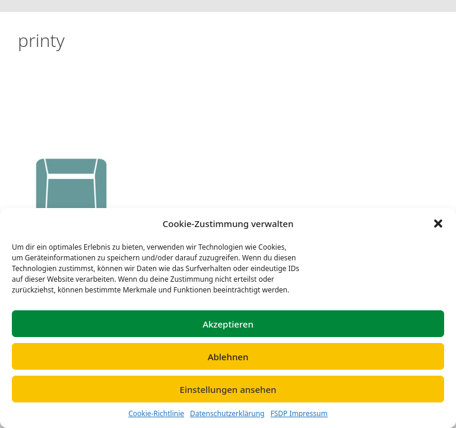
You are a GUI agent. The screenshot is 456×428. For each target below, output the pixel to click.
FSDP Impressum (298, 413)
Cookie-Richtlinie (156, 413)
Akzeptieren (228, 324)
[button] (438, 223)
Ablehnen (228, 357)
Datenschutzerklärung (227, 413)
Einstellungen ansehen (228, 389)
